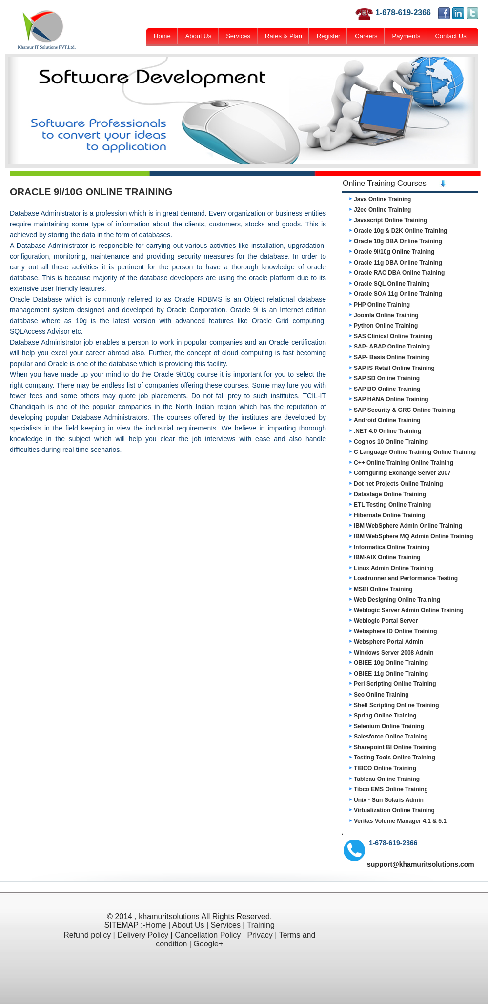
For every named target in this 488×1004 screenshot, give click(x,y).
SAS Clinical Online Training (393, 336)
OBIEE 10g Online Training (391, 662)
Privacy (259, 935)
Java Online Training (382, 199)
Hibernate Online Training (389, 515)
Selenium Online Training (389, 726)
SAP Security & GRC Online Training (404, 410)
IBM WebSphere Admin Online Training (408, 525)
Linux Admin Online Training (393, 568)
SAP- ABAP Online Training (392, 346)
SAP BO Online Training (387, 389)
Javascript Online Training (390, 220)
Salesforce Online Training (390, 736)
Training (261, 925)
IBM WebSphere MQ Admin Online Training (413, 536)
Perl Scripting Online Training (395, 683)
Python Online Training (386, 325)
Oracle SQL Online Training (392, 283)
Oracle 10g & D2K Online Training (400, 230)
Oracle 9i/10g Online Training (394, 251)
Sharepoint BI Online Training (395, 747)
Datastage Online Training (390, 494)
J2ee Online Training (382, 209)
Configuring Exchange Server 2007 (402, 473)
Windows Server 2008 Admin (394, 652)
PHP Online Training (382, 304)
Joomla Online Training (386, 315)
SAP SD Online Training (387, 378)
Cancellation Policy (208, 935)
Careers (366, 36)
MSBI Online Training (383, 589)
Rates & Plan (283, 36)
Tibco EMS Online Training (391, 789)
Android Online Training (387, 420)
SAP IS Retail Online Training (394, 368)
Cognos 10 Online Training (391, 441)
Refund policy (87, 935)
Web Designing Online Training (397, 599)
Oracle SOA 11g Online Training (398, 293)
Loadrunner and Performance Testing (406, 578)
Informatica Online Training (391, 547)
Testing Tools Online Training (394, 757)
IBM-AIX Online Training (387, 557)
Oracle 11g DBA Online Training (398, 262)
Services (238, 36)
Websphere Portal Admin (388, 641)
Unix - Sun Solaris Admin (389, 800)
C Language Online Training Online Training (415, 452)
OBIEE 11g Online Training (391, 673)
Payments (406, 36)
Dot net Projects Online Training (398, 483)
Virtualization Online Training (394, 810)
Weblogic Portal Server (386, 620)
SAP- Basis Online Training (391, 357)
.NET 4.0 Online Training (387, 431)
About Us (198, 36)
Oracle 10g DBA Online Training (398, 241)
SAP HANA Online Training (391, 399)
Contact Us (450, 36)
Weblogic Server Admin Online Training (409, 610)
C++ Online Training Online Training (403, 462)
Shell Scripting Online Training (396, 705)
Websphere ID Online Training (395, 631)
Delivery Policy (142, 935)
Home (162, 36)
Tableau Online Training (387, 779)
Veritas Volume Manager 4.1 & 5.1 (400, 821)
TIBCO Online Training (385, 768)
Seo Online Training (381, 694)
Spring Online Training (385, 715)
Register (328, 36)
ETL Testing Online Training (392, 504)
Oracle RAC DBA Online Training (399, 272)
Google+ (208, 944)
